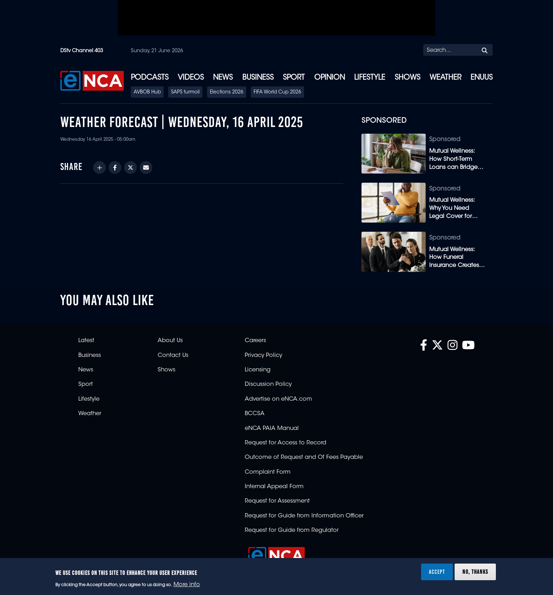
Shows (407, 77)
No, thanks (475, 571)
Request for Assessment (277, 501)
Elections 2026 (226, 92)
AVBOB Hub (147, 92)
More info (187, 585)
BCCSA (255, 414)
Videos (191, 77)
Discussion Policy (268, 384)
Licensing (258, 370)
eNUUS (481, 77)
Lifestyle (369, 77)
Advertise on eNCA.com (278, 399)
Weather (445, 77)
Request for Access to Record (285, 443)
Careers (255, 341)
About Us (170, 341)
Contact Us (173, 355)
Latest (86, 341)
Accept (437, 571)
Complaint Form (268, 472)
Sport (294, 77)
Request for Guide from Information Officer (304, 516)
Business (258, 77)
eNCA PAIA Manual (272, 428)
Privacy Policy (263, 355)
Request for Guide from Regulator (292, 530)
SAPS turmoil (185, 92)
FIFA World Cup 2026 (277, 92)
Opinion (329, 77)
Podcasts (150, 77)
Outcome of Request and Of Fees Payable (304, 457)
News (223, 77)
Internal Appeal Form (274, 487)
